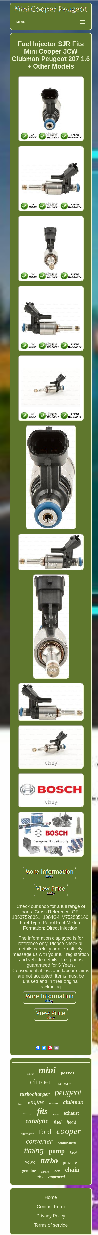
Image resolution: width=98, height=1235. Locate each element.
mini (47, 1070)
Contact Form (51, 1206)
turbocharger (35, 1094)
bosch (73, 1153)
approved (56, 1176)
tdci (40, 1176)
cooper (68, 1131)
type (20, 1103)
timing (34, 1151)
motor (27, 1114)
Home (51, 1197)
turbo (49, 1160)
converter (39, 1141)
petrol (68, 1073)
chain (72, 1169)
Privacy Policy (50, 1216)
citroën (45, 1171)
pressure (70, 1162)
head (71, 1122)
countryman (67, 1143)
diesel (56, 1114)
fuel (58, 1122)
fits (42, 1111)
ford (45, 1132)
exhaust (71, 1113)
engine (36, 1102)
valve (30, 1073)
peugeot (68, 1092)
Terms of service (51, 1225)
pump (57, 1151)
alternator (27, 1134)
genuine (29, 1171)
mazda (53, 1103)
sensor (64, 1083)
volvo (30, 1162)
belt (57, 1171)
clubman (73, 1102)
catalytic (36, 1121)
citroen (41, 1081)
